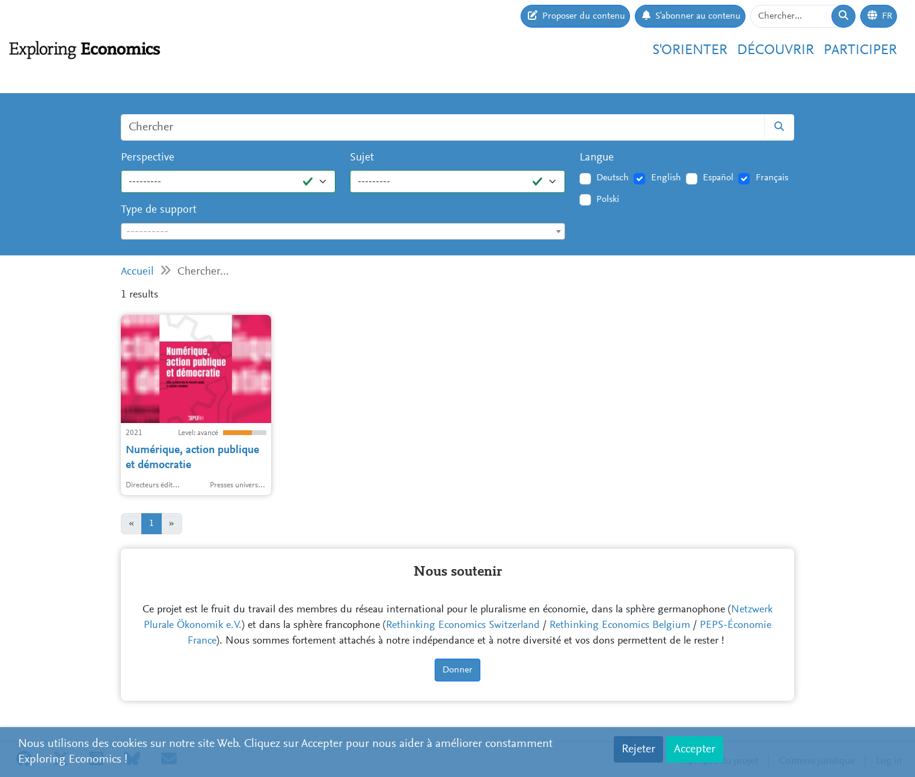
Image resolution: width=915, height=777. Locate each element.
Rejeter (638, 749)
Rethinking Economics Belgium (619, 625)
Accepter (694, 749)
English (666, 178)
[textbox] (343, 232)
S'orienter (689, 50)
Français (772, 178)
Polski (607, 199)
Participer (860, 50)
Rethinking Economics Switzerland (463, 625)
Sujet (362, 157)
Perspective (147, 157)
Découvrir (775, 50)
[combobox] (343, 231)
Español (718, 178)
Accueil (137, 272)
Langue (597, 157)
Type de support (159, 210)
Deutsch (612, 178)
